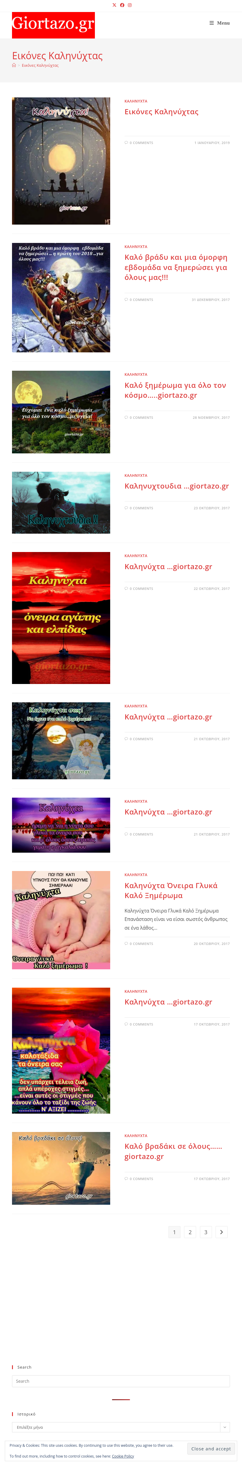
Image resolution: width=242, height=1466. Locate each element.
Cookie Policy (123, 1456)
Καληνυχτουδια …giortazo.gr (177, 486)
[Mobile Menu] (220, 23)
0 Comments (141, 142)
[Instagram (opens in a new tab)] (129, 5)
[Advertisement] (115, 1311)
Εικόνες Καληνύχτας (40, 65)
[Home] (14, 65)
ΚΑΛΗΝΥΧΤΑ (136, 101)
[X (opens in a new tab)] (114, 5)
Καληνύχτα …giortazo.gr (169, 566)
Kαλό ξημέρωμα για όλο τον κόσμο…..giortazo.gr (175, 390)
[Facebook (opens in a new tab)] (122, 5)
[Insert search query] (121, 1381)
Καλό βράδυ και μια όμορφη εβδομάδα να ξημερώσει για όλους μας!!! (176, 267)
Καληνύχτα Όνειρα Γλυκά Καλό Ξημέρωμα (171, 890)
